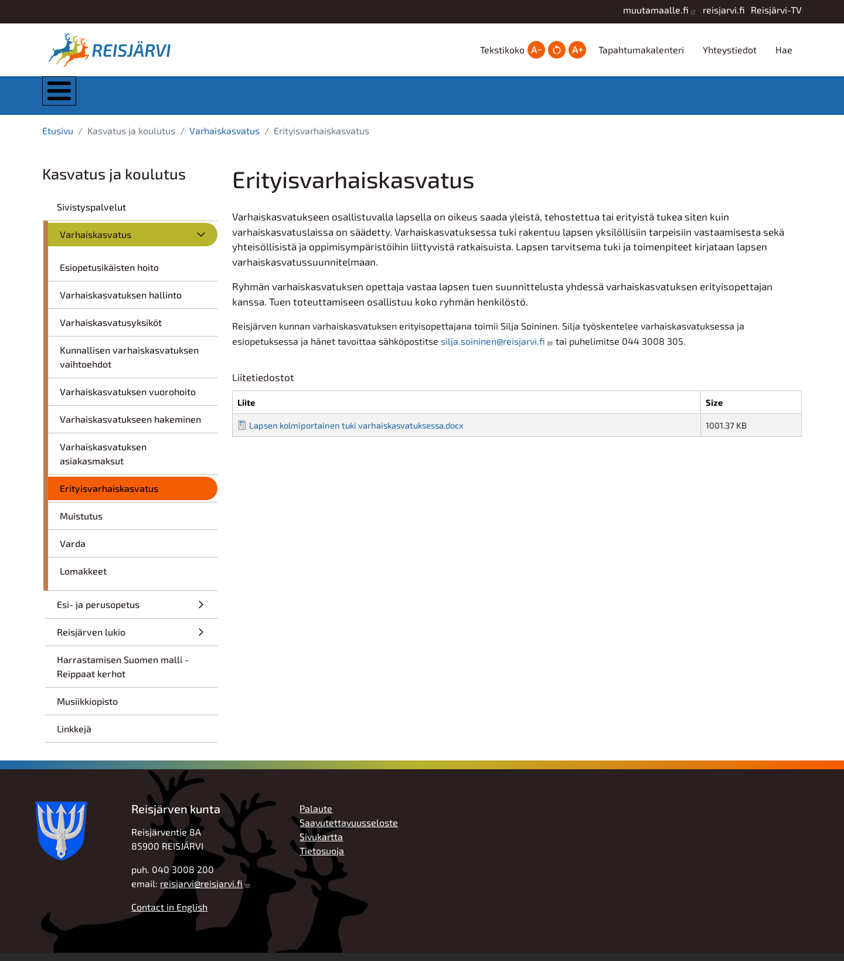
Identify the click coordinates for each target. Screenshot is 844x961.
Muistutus (81, 523)
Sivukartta (321, 844)
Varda (73, 551)
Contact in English (169, 915)
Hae (783, 49)
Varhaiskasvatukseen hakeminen (130, 427)
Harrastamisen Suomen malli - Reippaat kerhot (123, 674)
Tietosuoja (322, 858)
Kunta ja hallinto (172, 99)
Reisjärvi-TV (776, 9)
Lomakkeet (83, 579)
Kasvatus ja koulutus (408, 99)
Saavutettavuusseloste (349, 830)
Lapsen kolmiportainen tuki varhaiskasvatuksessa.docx (356, 433)
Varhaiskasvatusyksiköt (111, 330)
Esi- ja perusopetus (98, 612)
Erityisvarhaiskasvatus (109, 496)
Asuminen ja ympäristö (292, 99)
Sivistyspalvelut (91, 214)
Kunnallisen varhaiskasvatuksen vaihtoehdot (129, 365)
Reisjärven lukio (91, 640)
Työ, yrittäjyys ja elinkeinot (644, 99)
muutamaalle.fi (656, 9)
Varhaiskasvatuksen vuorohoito (128, 399)
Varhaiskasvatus (224, 138)
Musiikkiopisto (87, 709)
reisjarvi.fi (724, 9)
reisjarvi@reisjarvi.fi (201, 891)
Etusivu (57, 138)
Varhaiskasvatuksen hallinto (121, 302)
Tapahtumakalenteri (641, 49)
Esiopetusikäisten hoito (109, 275)
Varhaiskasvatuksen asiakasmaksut (103, 461)
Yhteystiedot (730, 49)
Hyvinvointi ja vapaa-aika (527, 99)
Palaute (316, 816)
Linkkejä (74, 736)
